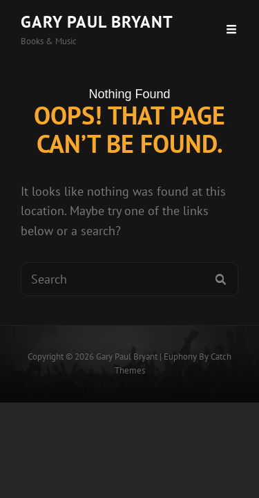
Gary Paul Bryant (97, 22)
